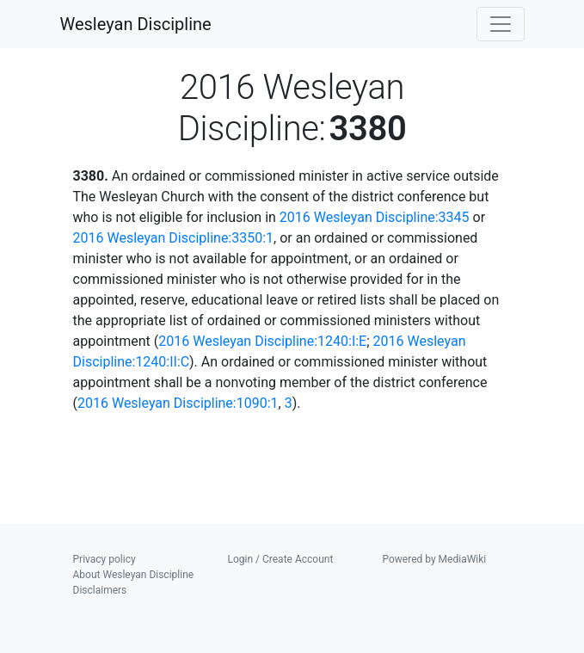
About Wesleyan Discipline (133, 575)
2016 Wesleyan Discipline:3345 (375, 217)
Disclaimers (100, 590)
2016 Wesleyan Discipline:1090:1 (178, 403)
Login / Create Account (281, 559)
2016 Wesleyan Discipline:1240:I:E (262, 341)
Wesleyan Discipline (136, 24)
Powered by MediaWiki (435, 559)
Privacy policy (104, 559)
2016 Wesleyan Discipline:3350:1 (173, 238)
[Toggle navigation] (500, 24)
